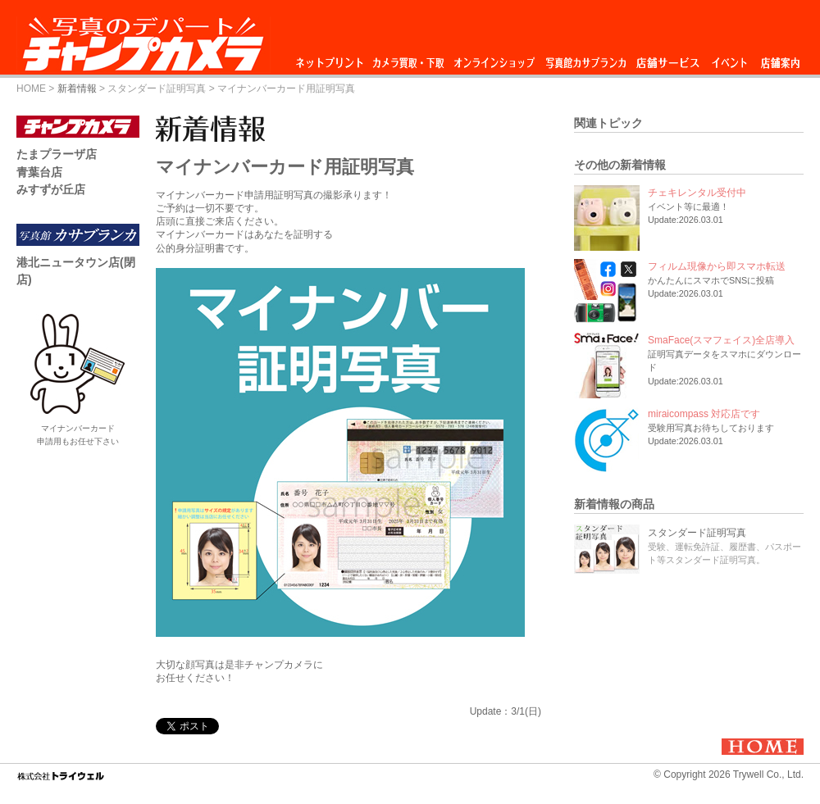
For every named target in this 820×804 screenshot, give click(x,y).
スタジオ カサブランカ (585, 58)
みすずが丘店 (50, 189)
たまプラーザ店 (56, 154)
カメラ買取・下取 (409, 58)
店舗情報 (780, 58)
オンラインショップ (493, 58)
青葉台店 (39, 172)
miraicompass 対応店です (704, 414)
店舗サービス (667, 58)
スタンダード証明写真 (156, 88)
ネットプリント (332, 58)
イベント (730, 58)
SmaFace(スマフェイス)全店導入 (721, 340)
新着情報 (77, 88)
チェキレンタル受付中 (697, 192)
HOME (31, 88)
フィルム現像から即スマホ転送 (717, 266)
